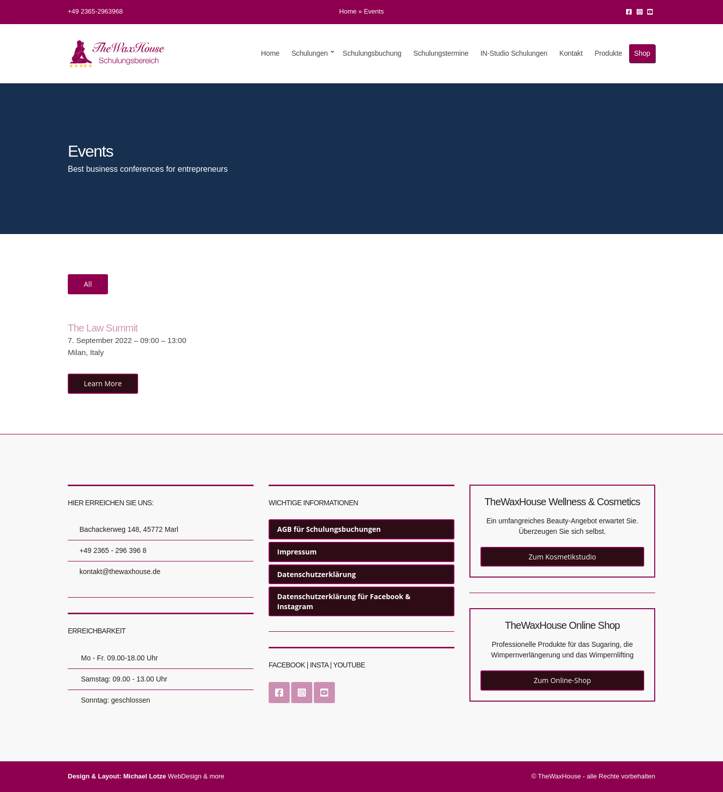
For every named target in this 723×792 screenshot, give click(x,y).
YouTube (650, 11)
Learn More (103, 383)
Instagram (639, 11)
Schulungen (309, 53)
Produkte (608, 53)
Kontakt (571, 53)
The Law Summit (103, 327)
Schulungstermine (440, 53)
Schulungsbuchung (372, 53)
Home (348, 11)
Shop (642, 53)
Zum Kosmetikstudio (562, 556)
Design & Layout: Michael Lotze (117, 776)
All (88, 284)
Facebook (629, 11)
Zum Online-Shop (562, 680)
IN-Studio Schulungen (513, 53)
